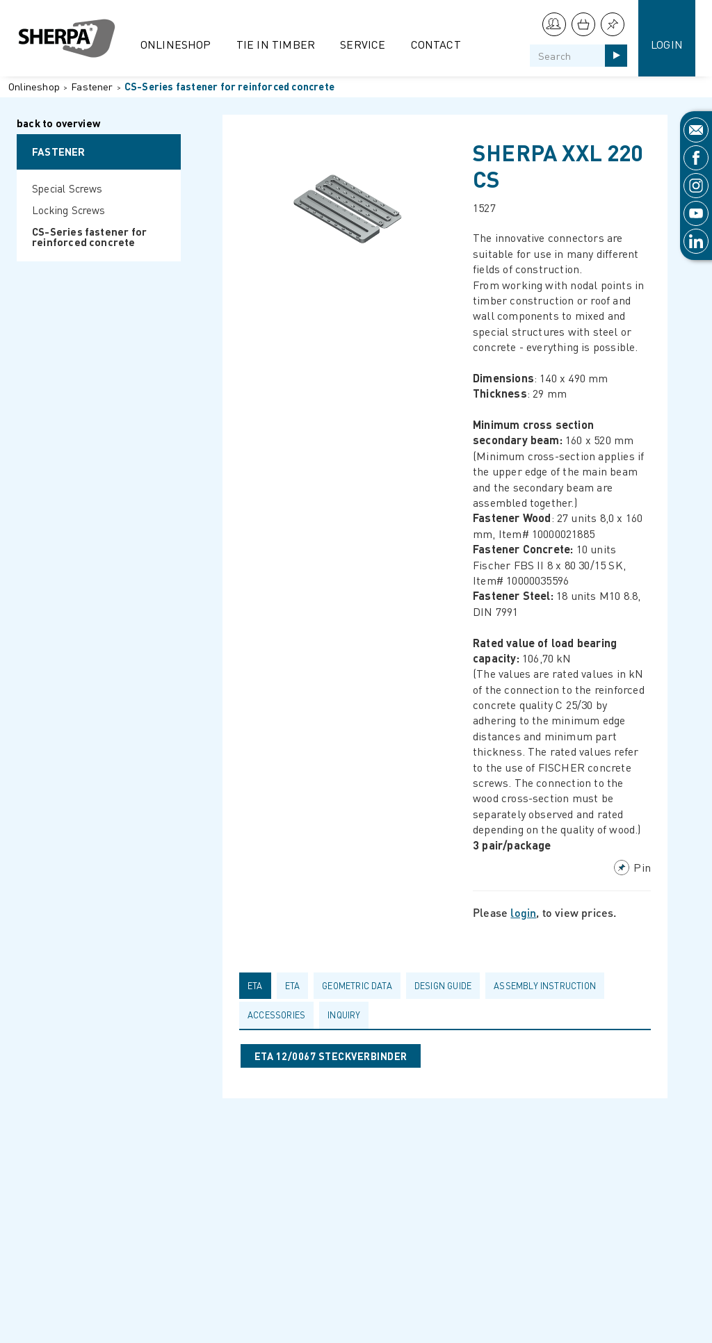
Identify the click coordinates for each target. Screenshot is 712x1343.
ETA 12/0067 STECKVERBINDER (330, 1056)
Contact (436, 44)
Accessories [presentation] (276, 1014)
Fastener (92, 86)
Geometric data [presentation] (357, 985)
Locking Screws (69, 210)
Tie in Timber (276, 44)
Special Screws (67, 188)
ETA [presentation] (255, 985)
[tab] (258, 985)
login (523, 912)
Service (362, 44)
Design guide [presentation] (442, 985)
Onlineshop (175, 44)
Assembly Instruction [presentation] (545, 985)
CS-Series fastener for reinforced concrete (229, 86)
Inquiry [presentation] (343, 1014)
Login (667, 44)
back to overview (58, 124)
